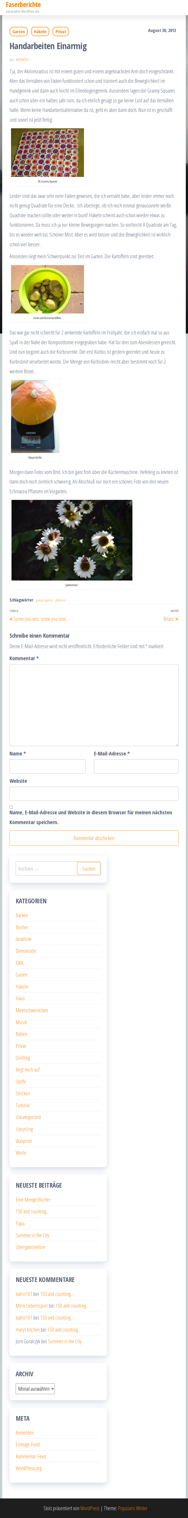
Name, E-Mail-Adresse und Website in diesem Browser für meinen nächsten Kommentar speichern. (91, 817)
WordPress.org (29, 1468)
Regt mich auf (28, 1069)
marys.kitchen (28, 1329)
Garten (18, 31)
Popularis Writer (132, 1508)
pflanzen (61, 600)
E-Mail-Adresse (112, 753)
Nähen (21, 1033)
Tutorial (23, 1105)
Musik (21, 1022)
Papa (20, 1223)
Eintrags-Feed (28, 1444)
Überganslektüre (30, 1246)
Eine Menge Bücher (33, 1199)
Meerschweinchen (32, 1010)
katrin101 (22, 59)
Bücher (22, 927)
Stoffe (21, 1081)
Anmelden (25, 1432)
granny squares (44, 600)
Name (18, 753)
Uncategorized (28, 1116)
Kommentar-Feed (31, 1456)
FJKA (19, 962)
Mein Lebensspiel (32, 1305)
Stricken (23, 1093)
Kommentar (24, 658)
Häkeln (40, 31)
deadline (24, 938)
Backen (22, 915)
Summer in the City (32, 1235)
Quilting (23, 1057)
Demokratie (26, 950)
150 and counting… (32, 1211)
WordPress (90, 1508)
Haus (20, 998)
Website (18, 780)
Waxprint (24, 1140)
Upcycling (24, 1128)
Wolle (21, 1152)
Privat (61, 31)
